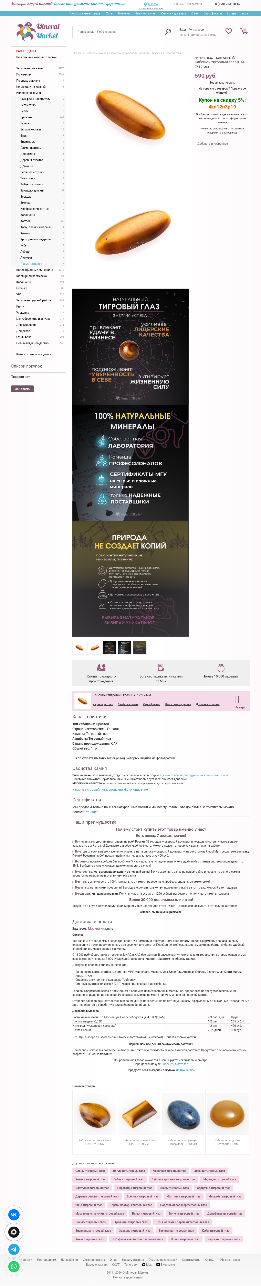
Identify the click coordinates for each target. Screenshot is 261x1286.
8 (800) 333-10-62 (227, 4)
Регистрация (197, 29)
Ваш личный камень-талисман (37, 57)
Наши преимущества (178, 704)
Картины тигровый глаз (224, 1239)
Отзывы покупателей (163, 1259)
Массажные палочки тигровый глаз (99, 1213)
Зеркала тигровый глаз (134, 1230)
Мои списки (22, 389)
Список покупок (26, 366)
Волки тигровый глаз (185, 1239)
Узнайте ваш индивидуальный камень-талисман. (196, 775)
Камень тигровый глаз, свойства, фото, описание (110, 789)
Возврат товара (237, 13)
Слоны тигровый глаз (90, 1170)
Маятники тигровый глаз (183, 1196)
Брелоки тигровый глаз (142, 1196)
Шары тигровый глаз (174, 1188)
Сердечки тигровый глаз (213, 1188)
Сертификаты (213, 13)
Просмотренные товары (85, 13)
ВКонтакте (165, 1264)
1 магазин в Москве (150, 8)
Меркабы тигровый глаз (225, 1196)
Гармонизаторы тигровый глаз (131, 1205)
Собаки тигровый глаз (129, 1179)
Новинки (124, 13)
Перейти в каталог (175, 1064)
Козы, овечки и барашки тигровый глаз (182, 1222)
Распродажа (26, 51)
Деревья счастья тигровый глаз (97, 1196)
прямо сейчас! (186, 1070)
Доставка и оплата (207, 704)
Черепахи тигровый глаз (169, 1170)
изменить (107, 928)
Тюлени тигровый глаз (184, 1213)
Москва (153, 3)
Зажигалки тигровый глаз (176, 1230)
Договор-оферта (94, 1259)
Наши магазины (145, 13)
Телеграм (130, 1264)
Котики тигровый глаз (90, 1179)
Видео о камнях (96, 1264)
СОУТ (115, 1264)
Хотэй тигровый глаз (89, 1239)
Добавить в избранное (212, 143)
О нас (195, 13)
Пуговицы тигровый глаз (131, 1222)
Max (147, 1264)
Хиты (109, 13)
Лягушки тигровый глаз (129, 1170)
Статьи (210, 1259)
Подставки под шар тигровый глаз (183, 1205)
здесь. (96, 812)
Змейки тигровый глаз (209, 1170)
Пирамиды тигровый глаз (134, 1188)
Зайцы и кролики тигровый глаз (173, 1179)
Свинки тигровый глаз (90, 1222)
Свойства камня (128, 704)
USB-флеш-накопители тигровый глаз (137, 1239)
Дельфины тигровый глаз (224, 1213)
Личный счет (69, 1259)
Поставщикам (46, 1259)
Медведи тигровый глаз (219, 1179)
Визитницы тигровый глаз (93, 1230)
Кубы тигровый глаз (215, 1230)
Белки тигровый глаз (146, 1213)
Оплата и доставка (174, 13)
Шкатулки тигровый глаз (92, 1188)
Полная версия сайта (127, 1277)
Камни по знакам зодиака (33, 354)
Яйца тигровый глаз (88, 1205)
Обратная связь (230, 1259)
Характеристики (103, 704)
